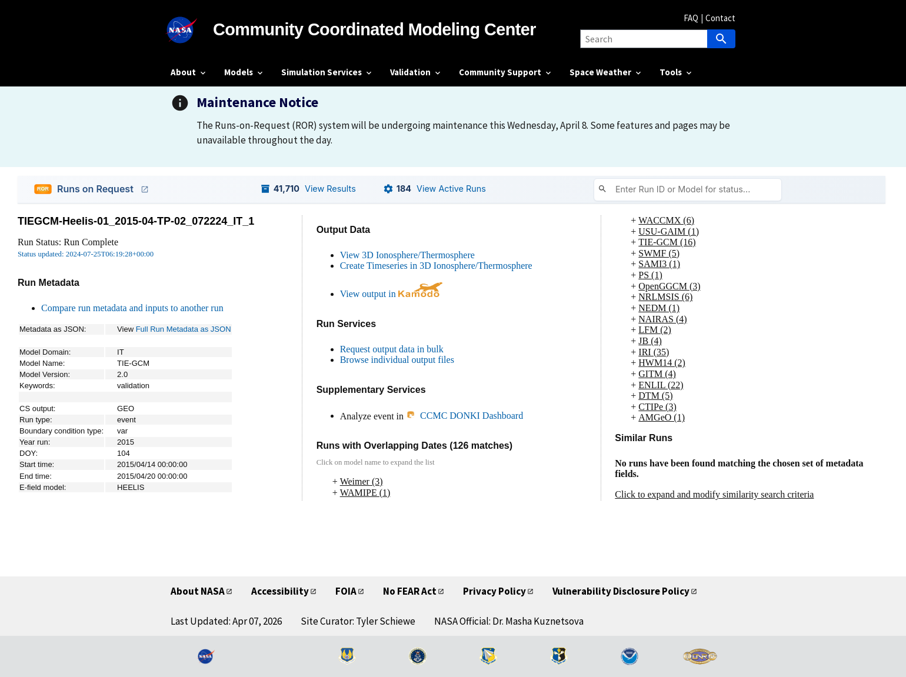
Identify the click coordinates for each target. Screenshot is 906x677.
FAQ (691, 18)
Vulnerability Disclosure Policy (621, 591)
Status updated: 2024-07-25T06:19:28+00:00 (86, 254)
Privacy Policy (494, 591)
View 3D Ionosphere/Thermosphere (407, 255)
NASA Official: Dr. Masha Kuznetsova (509, 621)
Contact (720, 18)
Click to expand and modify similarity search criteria (714, 494)
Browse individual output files (397, 360)
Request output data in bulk (392, 349)
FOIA (346, 591)
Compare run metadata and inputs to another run (132, 308)
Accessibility (280, 591)
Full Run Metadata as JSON (183, 329)
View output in (391, 294)
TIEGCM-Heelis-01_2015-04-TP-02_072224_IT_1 (136, 221)
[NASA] (192, 30)
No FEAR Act (410, 591)
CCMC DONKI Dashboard (464, 416)
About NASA (198, 591)
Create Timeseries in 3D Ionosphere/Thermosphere (436, 266)
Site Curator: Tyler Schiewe (358, 621)
